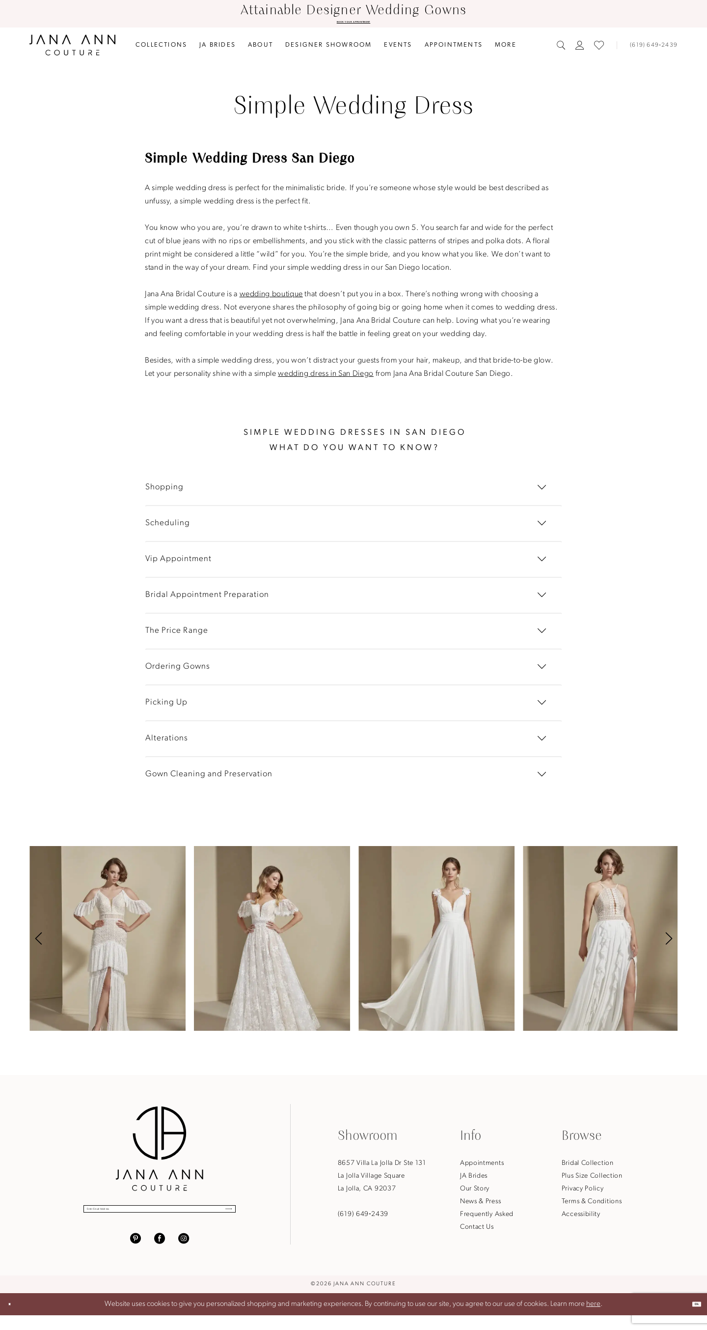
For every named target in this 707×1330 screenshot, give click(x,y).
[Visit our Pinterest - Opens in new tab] (135, 1252)
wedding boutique (271, 298)
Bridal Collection (588, 1167)
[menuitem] (161, 49)
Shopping (164, 491)
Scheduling (167, 527)
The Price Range (176, 634)
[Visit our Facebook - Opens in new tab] (159, 1252)
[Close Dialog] (16, 1319)
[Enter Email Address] (159, 1218)
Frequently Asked (487, 1218)
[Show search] (561, 49)
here (593, 1318)
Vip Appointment (178, 563)
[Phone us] (649, 49)
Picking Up (166, 706)
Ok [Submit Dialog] (689, 1318)
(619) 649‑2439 (363, 1218)
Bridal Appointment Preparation (207, 598)
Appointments (482, 1167)
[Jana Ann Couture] (72, 48)
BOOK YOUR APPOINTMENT (353, 24)
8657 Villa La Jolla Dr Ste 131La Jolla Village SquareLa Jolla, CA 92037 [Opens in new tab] (382, 1179)
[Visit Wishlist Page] (599, 49)
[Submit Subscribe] (217, 1218)
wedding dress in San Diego (326, 378)
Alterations (166, 742)
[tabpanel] (108, 942)
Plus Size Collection (592, 1180)
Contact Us (477, 1231)
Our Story (474, 1192)
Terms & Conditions (592, 1205)
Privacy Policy (583, 1192)
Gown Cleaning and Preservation (208, 778)
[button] (580, 49)
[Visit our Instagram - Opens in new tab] (184, 1252)
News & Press (480, 1205)
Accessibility (581, 1218)
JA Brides (474, 1180)
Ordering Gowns (177, 670)
